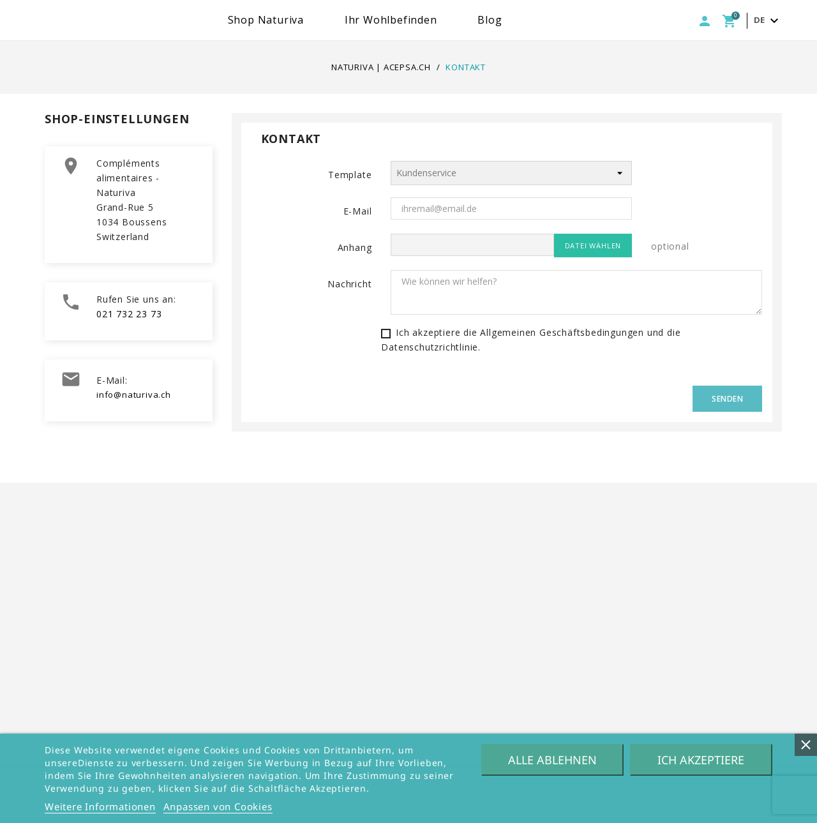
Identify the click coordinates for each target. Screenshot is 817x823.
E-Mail (357, 211)
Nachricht (349, 284)
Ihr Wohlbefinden (431, 20)
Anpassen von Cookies (218, 806)
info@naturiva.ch (133, 394)
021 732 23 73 (128, 314)
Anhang (355, 247)
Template (349, 175)
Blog (530, 20)
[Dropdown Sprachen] (768, 21)
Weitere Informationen (100, 806)
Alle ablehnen (552, 759)
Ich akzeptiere (700, 759)
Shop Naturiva (306, 20)
